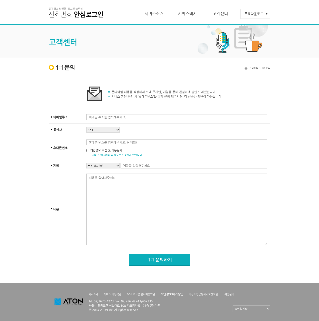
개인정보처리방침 (171, 294)
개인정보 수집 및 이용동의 (106, 150)
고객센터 (220, 13)
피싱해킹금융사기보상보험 (203, 294)
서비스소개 (154, 13)
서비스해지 (187, 13)
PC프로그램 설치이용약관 (141, 294)
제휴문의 (229, 294)
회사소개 (93, 294)
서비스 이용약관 (112, 294)
